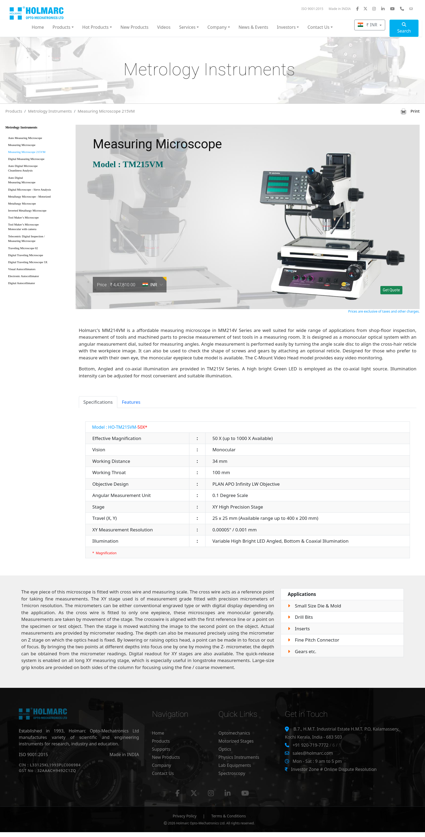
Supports (161, 749)
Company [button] (217, 27)
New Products (134, 27)
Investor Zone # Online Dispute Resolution (334, 769)
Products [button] (61, 27)
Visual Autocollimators (22, 269)
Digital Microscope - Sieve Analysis (29, 189)
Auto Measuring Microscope (25, 138)
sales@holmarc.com (313, 753)
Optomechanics (234, 733)
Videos (164, 27)
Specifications (98, 402)
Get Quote (391, 290)
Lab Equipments (234, 765)
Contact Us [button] (318, 27)
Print (410, 111)
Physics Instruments (238, 757)
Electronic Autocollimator (23, 276)
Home (38, 27)
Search (404, 28)
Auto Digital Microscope (38, 169)
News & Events (253, 27)
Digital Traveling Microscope (25, 255)
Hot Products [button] (95, 27)
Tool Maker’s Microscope (23, 217)
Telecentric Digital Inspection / (38, 240)
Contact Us (163, 773)
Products (13, 111)
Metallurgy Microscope (22, 203)
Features (131, 402)
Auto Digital (38, 181)
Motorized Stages (236, 741)
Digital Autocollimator (21, 283)
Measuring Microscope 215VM (105, 111)
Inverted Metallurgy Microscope (27, 210)
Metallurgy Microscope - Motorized (29, 196)
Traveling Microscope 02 (23, 248)
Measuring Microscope (22, 144)
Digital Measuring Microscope (26, 158)
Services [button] (187, 27)
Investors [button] (286, 27)
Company (161, 765)
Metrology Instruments (50, 111)
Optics (224, 749)
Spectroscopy (231, 773)
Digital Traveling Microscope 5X (27, 262)
